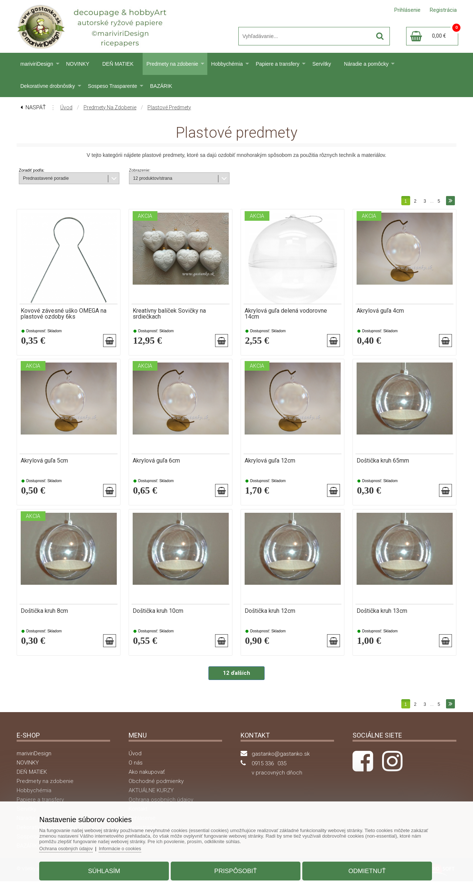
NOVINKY (77, 64)
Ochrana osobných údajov (75, 846)
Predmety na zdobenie (172, 64)
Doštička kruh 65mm (383, 465)
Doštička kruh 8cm (44, 619)
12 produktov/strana (152, 178)
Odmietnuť (361, 868)
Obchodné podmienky (156, 793)
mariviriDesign (36, 64)
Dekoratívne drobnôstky (47, 86)
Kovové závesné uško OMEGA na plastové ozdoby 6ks (63, 314)
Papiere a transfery (277, 64)
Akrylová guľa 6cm (156, 465)
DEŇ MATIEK (118, 64)
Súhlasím (109, 868)
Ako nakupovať (147, 783)
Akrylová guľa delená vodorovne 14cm (286, 314)
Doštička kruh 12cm (270, 619)
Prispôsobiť (235, 868)
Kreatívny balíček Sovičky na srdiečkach (169, 314)
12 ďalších (236, 684)
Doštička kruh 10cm (158, 619)
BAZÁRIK (161, 86)
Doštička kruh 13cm (382, 619)
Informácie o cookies (131, 846)
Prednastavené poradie (46, 178)
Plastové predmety (169, 107)
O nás (136, 774)
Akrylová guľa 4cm (380, 311)
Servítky (321, 64)
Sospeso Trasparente (112, 86)
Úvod (66, 107)
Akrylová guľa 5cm (44, 465)
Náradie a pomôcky (366, 64)
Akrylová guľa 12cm (270, 465)
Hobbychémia (227, 64)
